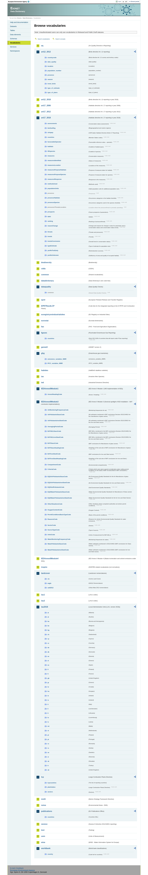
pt (48, 739)
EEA (19, 1)
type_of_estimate (54, 88)
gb (48, 678)
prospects (51, 212)
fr (48, 674)
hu (48, 691)
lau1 (43, 595)
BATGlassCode (53, 443)
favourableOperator (54, 142)
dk (48, 652)
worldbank (45, 848)
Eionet (19, 18)
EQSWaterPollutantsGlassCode (59, 492)
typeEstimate (52, 246)
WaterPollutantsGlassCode (57, 544)
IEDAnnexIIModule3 (49, 402)
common (45, 275)
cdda (43, 269)
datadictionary (47, 281)
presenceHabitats (54, 198)
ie (48, 696)
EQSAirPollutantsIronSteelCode (59, 482)
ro (48, 744)
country (50, 854)
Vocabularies (15, 43)
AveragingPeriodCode (55, 426)
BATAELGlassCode (54, 431)
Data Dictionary (27, 18)
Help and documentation (19, 22)
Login (119, 1)
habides (44, 370)
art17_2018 (46, 118)
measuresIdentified (54, 160)
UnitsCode (51, 534)
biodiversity (46, 262)
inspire (44, 567)
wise (43, 842)
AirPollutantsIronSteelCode (57, 420)
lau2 (43, 601)
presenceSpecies (54, 202)
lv (48, 722)
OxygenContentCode (55, 510)
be (48, 626)
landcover (45, 573)
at (48, 617)
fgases (44, 333)
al (48, 613)
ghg (43, 353)
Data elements (15, 35)
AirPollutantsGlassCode (56, 414)
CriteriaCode (52, 469)
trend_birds (52, 84)
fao (42, 327)
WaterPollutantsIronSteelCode (58, 550)
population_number (54, 70)
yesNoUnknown (53, 255)
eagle (49, 583)
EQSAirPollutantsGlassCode (58, 476)
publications (46, 811)
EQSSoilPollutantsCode (56, 487)
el (48, 661)
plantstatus (51, 787)
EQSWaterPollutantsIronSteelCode (60, 498)
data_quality (52, 62)
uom (43, 836)
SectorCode (52, 525)
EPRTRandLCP (47, 306)
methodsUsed (52, 184)
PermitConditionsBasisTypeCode (59, 514)
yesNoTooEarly (53, 250)
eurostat (44, 321)
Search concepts (60, 39)
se (48, 752)
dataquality (46, 287)
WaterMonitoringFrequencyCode (59, 539)
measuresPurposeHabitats (57, 170)
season (50, 79)
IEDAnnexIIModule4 (49, 559)
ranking (50, 221)
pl (48, 735)
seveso (44, 824)
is (48, 700)
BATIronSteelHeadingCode (57, 458)
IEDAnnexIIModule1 (49, 389)
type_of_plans (52, 92)
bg (48, 630)
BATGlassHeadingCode (56, 448)
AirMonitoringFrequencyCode (58, 410)
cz (48, 643)
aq (42, 46)
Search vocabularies (44, 39)
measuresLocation (54, 165)
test (42, 830)
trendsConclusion (54, 241)
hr (48, 687)
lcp (42, 777)
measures (51, 156)
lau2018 (44, 607)
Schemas (13, 39)
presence (51, 75)
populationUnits (53, 188)
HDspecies (51, 151)
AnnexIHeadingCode (55, 394)
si (48, 757)
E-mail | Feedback (16, 868)
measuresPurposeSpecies (57, 174)
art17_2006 (46, 106)
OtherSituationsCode (55, 504)
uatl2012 (50, 588)
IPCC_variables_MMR (55, 363)
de (48, 647)
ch (48, 634)
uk (48, 770)
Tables (12, 30)
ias (42, 376)
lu (48, 717)
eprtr (43, 300)
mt (48, 726)
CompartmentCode (54, 464)
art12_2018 (46, 99)
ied (42, 382)
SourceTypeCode (54, 530)
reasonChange (53, 226)
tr (48, 765)
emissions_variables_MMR (57, 359)
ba (48, 621)
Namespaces (15, 51)
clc (49, 579)
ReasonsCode (52, 519)
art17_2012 (46, 112)
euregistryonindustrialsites (53, 314)
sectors (50, 792)
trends (50, 236)
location (50, 66)
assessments (52, 123)
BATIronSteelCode (54, 454)
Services (13, 47)
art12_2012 (46, 52)
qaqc (49, 216)
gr (48, 682)
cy (48, 639)
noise (43, 805)
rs (48, 748)
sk (48, 761)
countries (51, 137)
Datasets (13, 26)
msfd (43, 799)
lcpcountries (52, 783)
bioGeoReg (51, 128)
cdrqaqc (50, 132)
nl (48, 730)
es (48, 665)
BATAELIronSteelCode (55, 437)
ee (48, 656)
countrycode (52, 57)
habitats (50, 146)
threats (50, 232)
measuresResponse (55, 179)
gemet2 (44, 347)
